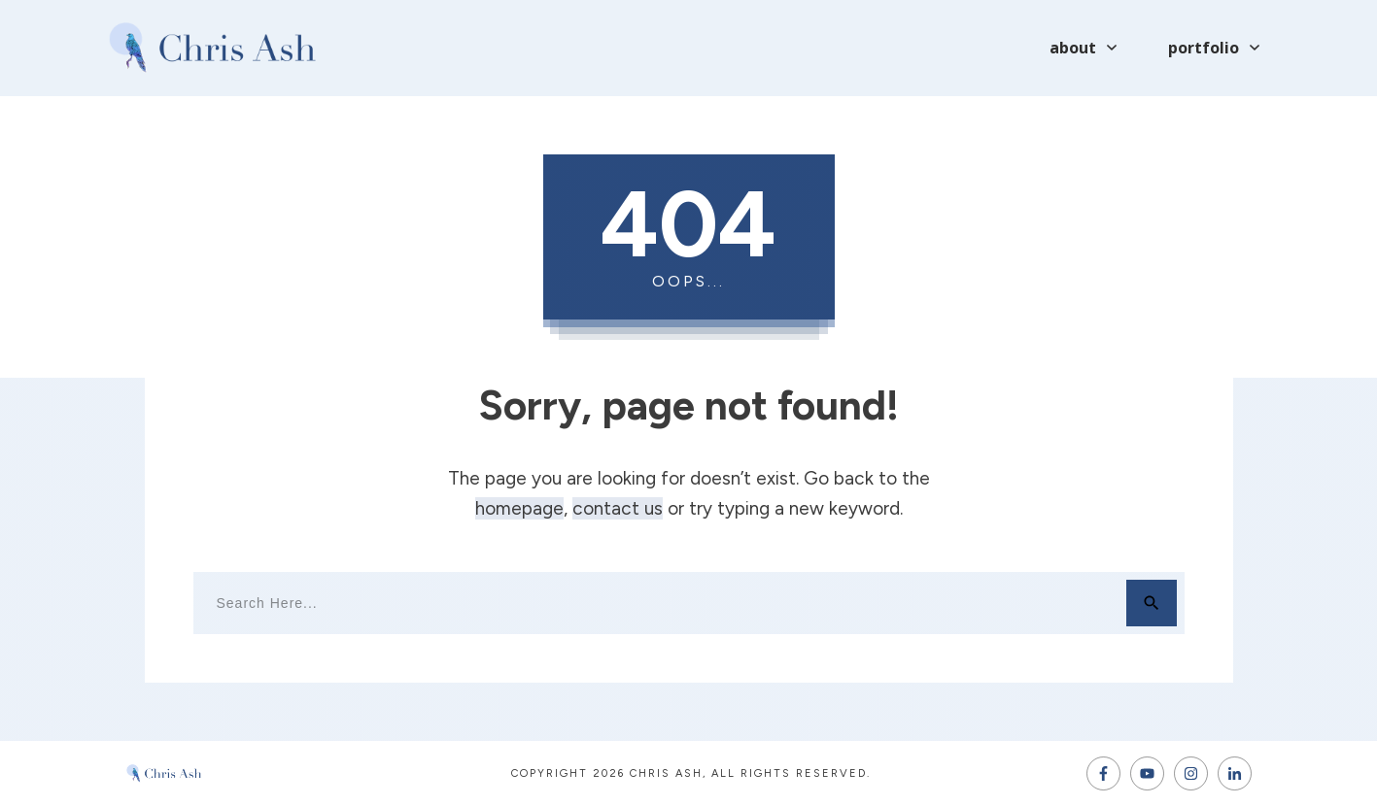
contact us (617, 508)
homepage (519, 508)
